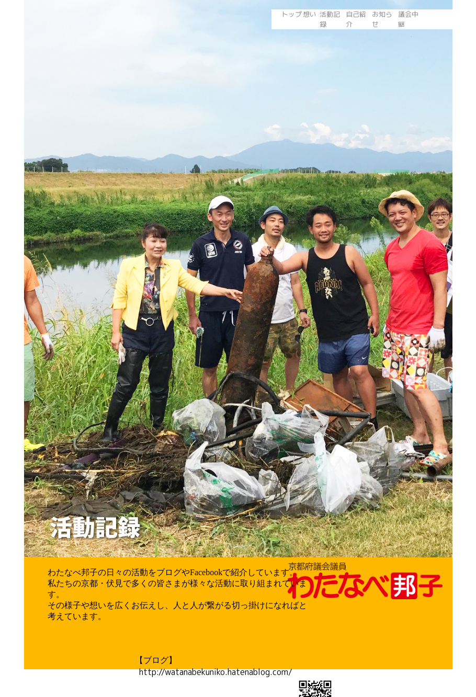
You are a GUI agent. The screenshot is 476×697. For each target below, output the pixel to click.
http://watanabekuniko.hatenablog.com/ (213, 672)
